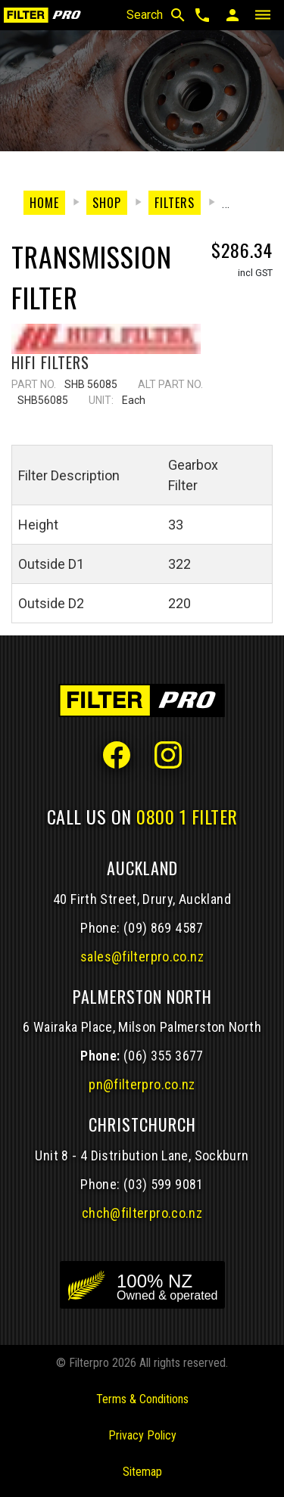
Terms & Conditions (142, 1399)
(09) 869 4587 (163, 928)
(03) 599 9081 (163, 1184)
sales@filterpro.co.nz (142, 956)
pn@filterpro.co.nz (142, 1084)
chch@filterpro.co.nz (142, 1213)
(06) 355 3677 (163, 1056)
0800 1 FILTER (187, 816)
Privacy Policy (142, 1435)
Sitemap (142, 1471)
